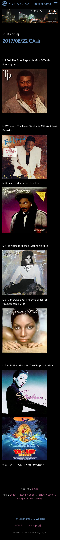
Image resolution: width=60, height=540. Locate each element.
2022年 (13, 494)
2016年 (29, 498)
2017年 (20, 498)
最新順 (35, 488)
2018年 (51, 494)
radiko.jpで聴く (35, 525)
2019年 (41, 494)
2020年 (32, 494)
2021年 (23, 494)
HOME (18, 525)
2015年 (38, 498)
